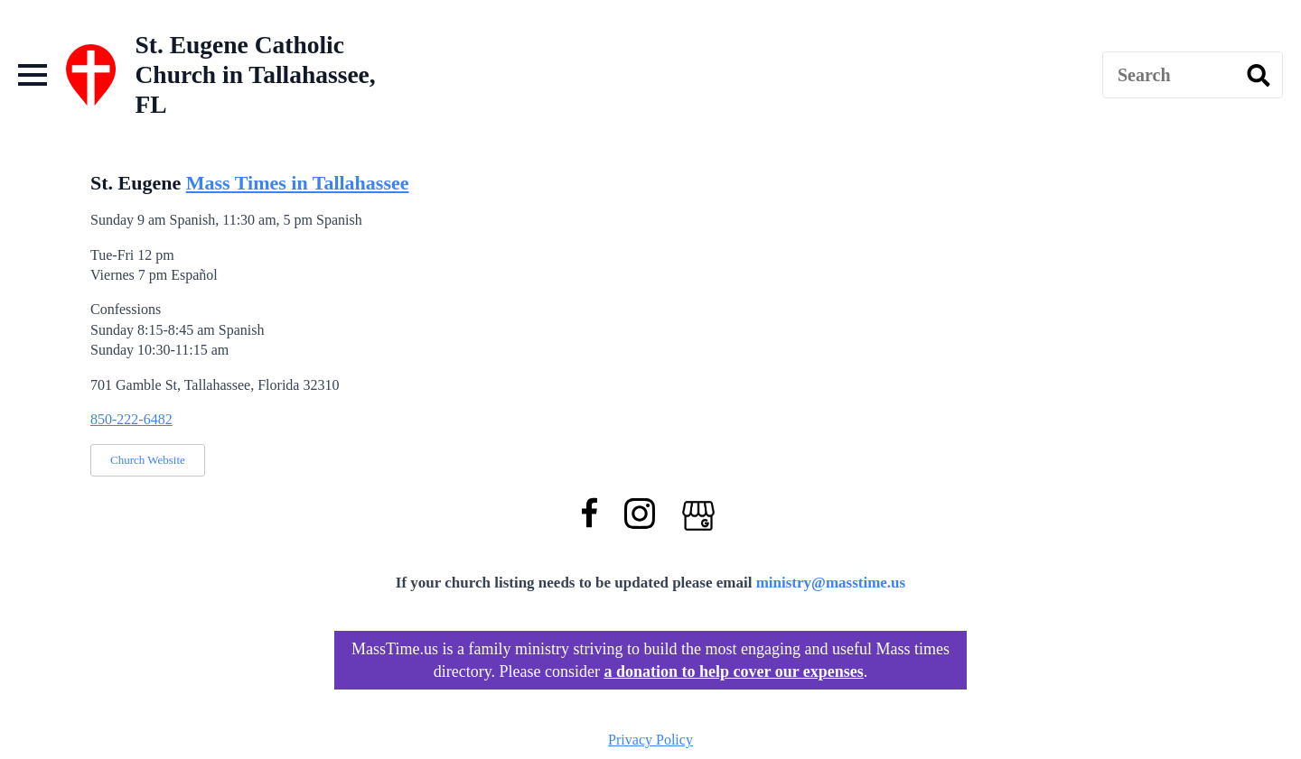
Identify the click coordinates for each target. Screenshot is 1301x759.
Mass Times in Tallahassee (297, 182)
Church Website (147, 460)
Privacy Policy (650, 739)
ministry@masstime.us (831, 582)
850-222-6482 (131, 419)
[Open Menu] (32, 74)
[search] (1258, 75)
